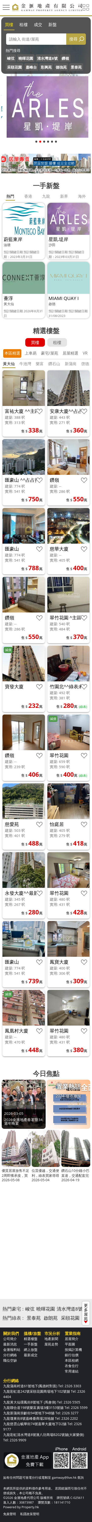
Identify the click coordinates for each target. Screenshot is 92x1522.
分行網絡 (10, 1355)
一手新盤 (31, 1344)
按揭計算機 (73, 1349)
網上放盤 (31, 1349)
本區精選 (12, 353)
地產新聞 (51, 1338)
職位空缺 (10, 1360)
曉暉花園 (25, 58)
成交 (38, 24)
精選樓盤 (31, 1338)
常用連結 (72, 1371)
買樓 (9, 24)
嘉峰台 (31, 67)
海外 (82, 196)
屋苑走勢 (51, 1344)
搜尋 (73, 39)
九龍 (46, 196)
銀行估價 (72, 1355)
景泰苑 (76, 67)
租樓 (23, 24)
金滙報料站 (11, 1349)
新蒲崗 (71, 363)
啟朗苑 (51, 1318)
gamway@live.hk (64, 1477)
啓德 (85, 363)
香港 (28, 196)
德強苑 (61, 67)
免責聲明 (9, 1514)
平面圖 (70, 1344)
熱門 (10, 196)
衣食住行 (72, 1365)
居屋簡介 (72, 1338)
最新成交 (31, 1355)
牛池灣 (25, 363)
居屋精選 (70, 353)
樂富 (40, 363)
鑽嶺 (65, 58)
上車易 (31, 353)
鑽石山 (54, 363)
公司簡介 (10, 1338)
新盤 (52, 24)
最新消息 (10, 1344)
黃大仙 (9, 363)
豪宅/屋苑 (49, 353)
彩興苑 (46, 67)
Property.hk (30, 1507)
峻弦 (10, 58)
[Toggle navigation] (6, 7)
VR (85, 353)
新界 (64, 196)
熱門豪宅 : (13, 1309)
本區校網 (72, 1360)
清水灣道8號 (47, 58)
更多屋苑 (86, 1313)
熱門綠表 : (13, 1318)
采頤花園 (14, 67)
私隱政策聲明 (29, 1514)
